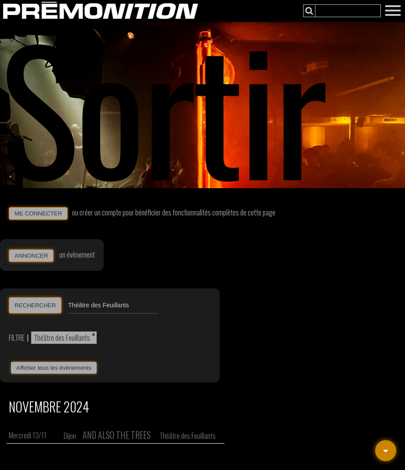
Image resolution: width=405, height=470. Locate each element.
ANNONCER (31, 255)
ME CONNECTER (38, 213)
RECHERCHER (35, 305)
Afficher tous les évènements (53, 367)
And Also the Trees (117, 434)
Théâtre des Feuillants (62, 337)
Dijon (70, 435)
